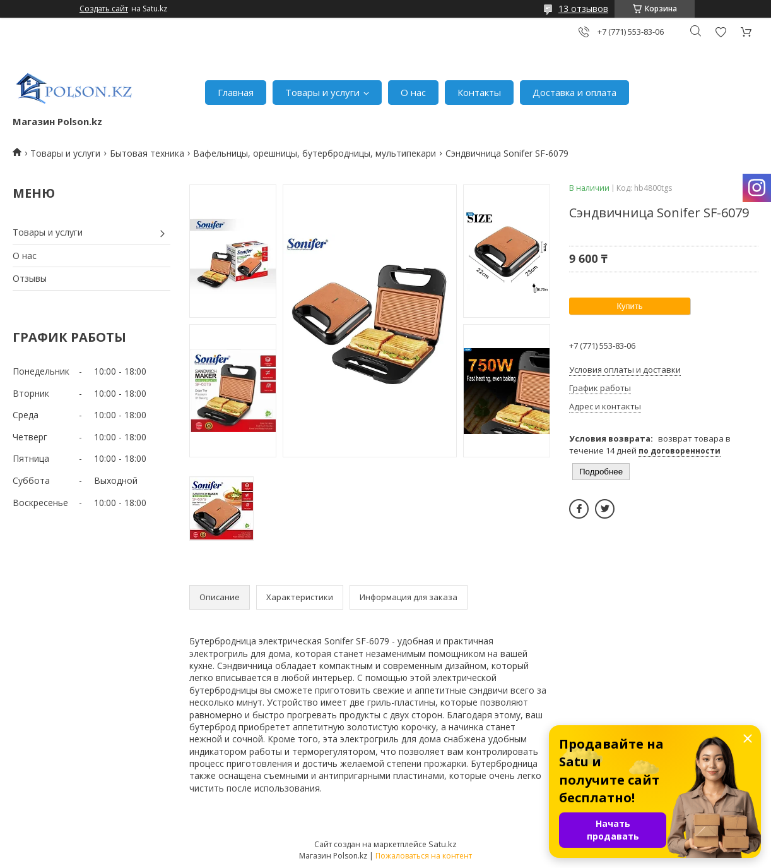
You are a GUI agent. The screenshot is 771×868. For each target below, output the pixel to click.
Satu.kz (442, 844)
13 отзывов (583, 9)
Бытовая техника (147, 153)
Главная (236, 92)
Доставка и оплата (574, 92)
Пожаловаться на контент (423, 855)
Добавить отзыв (720, 32)
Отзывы (30, 278)
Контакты (479, 92)
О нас (413, 92)
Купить (629, 306)
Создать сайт (103, 8)
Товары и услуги (322, 92)
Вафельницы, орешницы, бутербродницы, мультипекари (314, 153)
